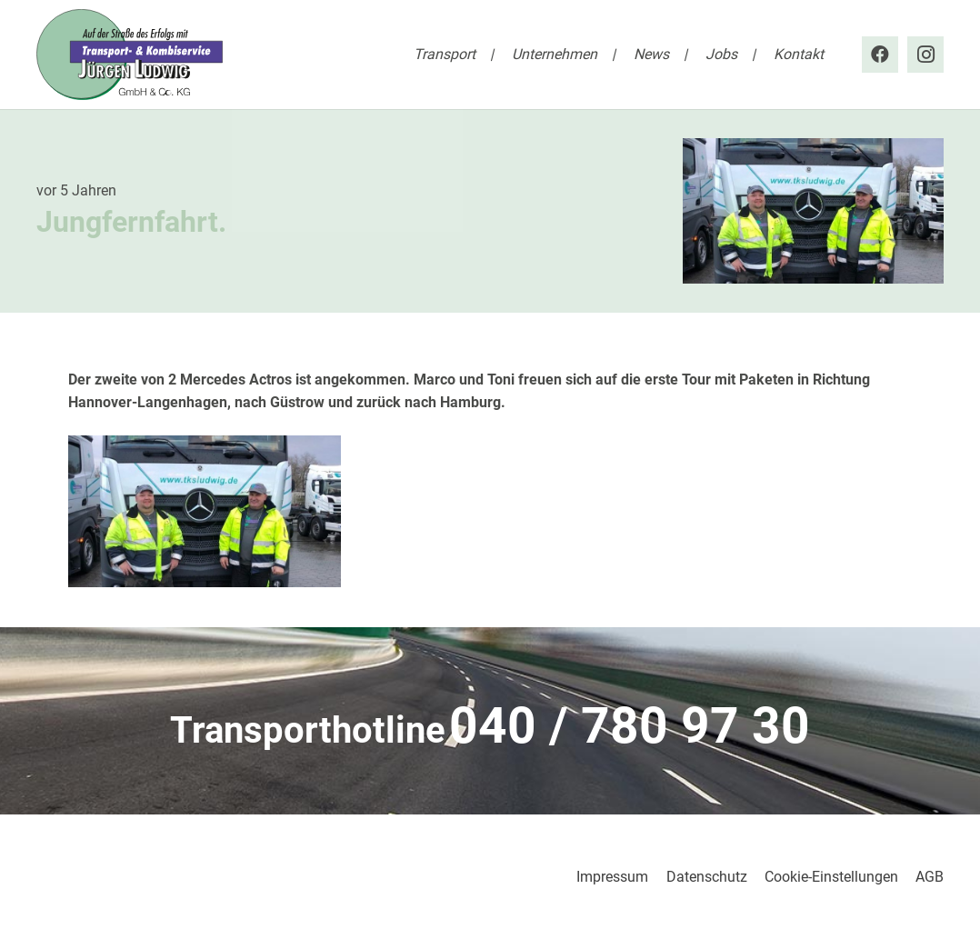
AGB (929, 876)
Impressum (612, 876)
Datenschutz (706, 876)
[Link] (490, 731)
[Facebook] (880, 54)
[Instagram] (925, 54)
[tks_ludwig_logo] (129, 54)
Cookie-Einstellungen (831, 876)
